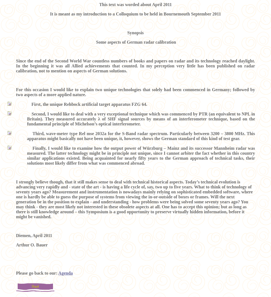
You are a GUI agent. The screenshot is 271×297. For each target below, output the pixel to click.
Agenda (65, 273)
